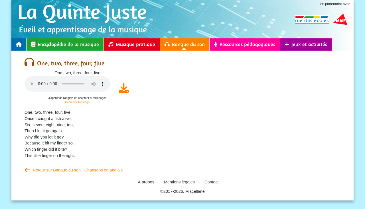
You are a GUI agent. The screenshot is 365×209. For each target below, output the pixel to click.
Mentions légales (179, 182)
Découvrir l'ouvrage (77, 102)
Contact (211, 182)
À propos (146, 182)
